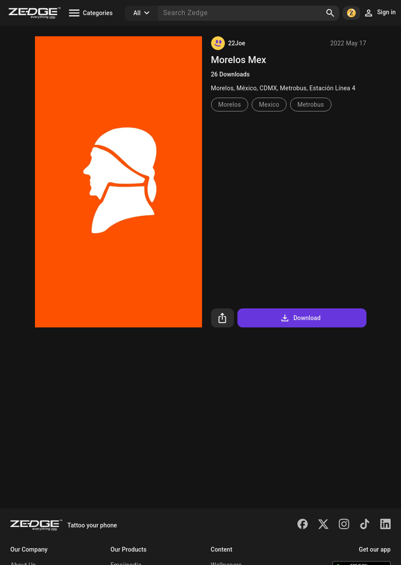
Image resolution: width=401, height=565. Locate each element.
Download (300, 318)
